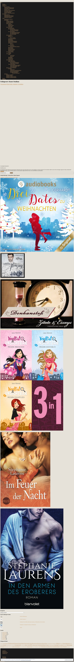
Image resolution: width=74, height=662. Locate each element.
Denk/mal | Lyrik (7, 9)
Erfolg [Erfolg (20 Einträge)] (71, 643)
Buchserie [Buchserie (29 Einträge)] (39, 643)
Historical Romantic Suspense (15, 46)
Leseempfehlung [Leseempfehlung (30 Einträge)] (42, 645)
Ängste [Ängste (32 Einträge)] (65, 646)
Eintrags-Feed (4, 651)
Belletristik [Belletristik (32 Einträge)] (11, 643)
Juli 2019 (3, 635)
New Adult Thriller (13, 34)
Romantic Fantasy (11, 25)
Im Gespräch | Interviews (8, 11)
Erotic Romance (10, 40)
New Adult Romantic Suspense (15, 32)
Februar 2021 (4, 633)
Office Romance (10, 48)
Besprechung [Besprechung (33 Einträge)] (17, 643)
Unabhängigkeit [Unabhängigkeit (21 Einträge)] (24, 646)
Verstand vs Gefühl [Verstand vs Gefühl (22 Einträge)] (38, 646)
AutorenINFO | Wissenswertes (9, 8)
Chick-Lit (9, 36)
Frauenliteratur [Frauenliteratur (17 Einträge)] (12, 645)
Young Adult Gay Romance (14, 63)
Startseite (3, 4)
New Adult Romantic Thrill (14, 33)
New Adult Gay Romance (14, 30)
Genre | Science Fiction (10, 51)
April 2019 (4, 638)
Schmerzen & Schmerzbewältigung (15, 70)
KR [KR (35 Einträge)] (31, 645)
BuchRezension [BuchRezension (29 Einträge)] (33, 643)
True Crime (12, 56)
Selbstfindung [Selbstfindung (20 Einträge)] (7, 646)
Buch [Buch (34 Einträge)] (22, 643)
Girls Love (12, 44)
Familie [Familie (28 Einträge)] (4, 645)
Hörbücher (6, 73)
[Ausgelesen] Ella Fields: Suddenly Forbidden (11, 84)
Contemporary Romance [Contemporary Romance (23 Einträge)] (51, 643)
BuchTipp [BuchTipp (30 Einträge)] (44, 643)
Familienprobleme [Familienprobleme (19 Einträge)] (8, 645)
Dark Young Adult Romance (14, 62)
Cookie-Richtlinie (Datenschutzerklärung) (26, 660)
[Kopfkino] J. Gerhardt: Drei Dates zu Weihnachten (9, 177)
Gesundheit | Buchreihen (14, 72)
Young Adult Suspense (11, 64)
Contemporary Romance (12, 38)
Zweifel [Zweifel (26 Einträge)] (61, 646)
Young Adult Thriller (13, 66)
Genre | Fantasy (8, 23)
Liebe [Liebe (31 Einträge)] (47, 645)
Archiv (3, 18)
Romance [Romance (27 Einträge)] (2, 646)
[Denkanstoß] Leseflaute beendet (5, 278)
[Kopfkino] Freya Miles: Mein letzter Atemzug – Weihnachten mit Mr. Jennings (13, 252)
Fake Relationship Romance (12, 41)
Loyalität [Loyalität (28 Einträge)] (61, 645)
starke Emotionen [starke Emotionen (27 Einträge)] (16, 646)
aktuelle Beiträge (7, 6)
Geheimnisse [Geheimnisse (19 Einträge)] (22, 645)
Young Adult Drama (11, 60)
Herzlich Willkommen (23, 616)
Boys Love (12, 43)
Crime (9, 54)
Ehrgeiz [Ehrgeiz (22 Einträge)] (61, 643)
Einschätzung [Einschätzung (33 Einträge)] (66, 643)
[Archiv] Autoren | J (23, 619)
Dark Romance (10, 39)
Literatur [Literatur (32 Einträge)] (56, 645)
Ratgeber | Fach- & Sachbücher (11, 67)
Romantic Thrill (10, 58)
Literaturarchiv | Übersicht (8, 19)
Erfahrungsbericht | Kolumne (8, 16)
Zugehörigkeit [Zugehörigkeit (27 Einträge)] (49, 646)
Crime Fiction (12, 55)
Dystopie (9, 52)
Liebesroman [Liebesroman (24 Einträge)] (51, 645)
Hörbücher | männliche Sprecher (11, 77)
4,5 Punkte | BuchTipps (10, 21)
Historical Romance (11, 45)
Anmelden (4, 650)
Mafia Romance (10, 47)
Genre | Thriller (8, 53)
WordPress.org (4, 653)
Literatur (3, 5)
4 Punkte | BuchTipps (9, 22)
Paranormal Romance (11, 49)
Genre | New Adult (9, 27)
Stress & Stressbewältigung (14, 71)
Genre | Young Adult (9, 59)
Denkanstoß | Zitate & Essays (9, 15)
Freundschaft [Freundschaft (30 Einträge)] (18, 645)
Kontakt (3, 78)
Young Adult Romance (11, 61)
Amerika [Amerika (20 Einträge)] (1, 643)
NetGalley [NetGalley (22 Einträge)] (64, 645)
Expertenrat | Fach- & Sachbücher (9, 10)
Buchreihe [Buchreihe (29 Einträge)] (27, 643)
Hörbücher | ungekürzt (9, 74)
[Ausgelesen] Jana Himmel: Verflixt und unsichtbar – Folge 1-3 (10, 329)
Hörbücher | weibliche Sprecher (11, 76)
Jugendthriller (10, 57)
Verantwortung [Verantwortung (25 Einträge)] (30, 646)
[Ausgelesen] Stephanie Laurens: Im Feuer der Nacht (9, 431)
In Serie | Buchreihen (7, 12)
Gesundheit (10, 68)
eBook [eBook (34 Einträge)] (58, 643)
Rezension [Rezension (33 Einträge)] (69, 645)
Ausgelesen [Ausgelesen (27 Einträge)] (5, 643)
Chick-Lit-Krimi (12, 37)
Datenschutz (4, 657)
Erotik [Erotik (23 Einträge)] (1, 645)
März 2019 (4, 639)
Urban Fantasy (10, 26)
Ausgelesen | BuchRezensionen (9, 7)
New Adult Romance (11, 28)
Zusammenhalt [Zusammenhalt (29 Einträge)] (55, 646)
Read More (2, 171)
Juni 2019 (3, 636)
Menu (1, 2)
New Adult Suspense (11, 31)
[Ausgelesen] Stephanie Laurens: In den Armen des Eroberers (10, 507)
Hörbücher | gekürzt (9, 75)
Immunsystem (12, 69)
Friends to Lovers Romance (12, 42)
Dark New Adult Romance (14, 29)
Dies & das (4, 13)
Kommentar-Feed (5, 652)
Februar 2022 (4, 632)
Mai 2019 (3, 637)
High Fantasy (10, 24)
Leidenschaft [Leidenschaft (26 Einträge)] (34, 645)
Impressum (4, 79)
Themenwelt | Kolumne (8, 17)
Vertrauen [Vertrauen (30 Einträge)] (43, 646)
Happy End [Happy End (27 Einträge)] (27, 645)
